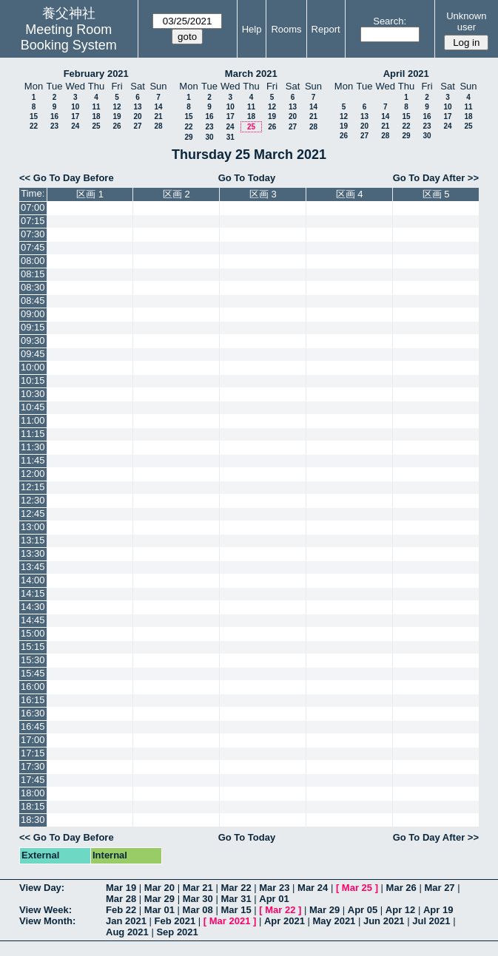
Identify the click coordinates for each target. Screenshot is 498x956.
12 (116, 107)
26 (116, 126)
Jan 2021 (126, 920)
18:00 (33, 793)
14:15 (33, 593)
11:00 (33, 420)
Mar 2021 (230, 920)
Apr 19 (438, 909)
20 (137, 116)
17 (75, 116)
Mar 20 (159, 887)
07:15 (33, 220)
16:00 (33, 686)
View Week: (45, 909)
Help (252, 29)
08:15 (33, 273)
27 (137, 126)
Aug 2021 (127, 932)
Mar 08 (198, 909)
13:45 (33, 566)
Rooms (286, 29)
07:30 (33, 234)
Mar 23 (274, 887)
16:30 (33, 713)
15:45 (33, 673)
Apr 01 (274, 898)
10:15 (33, 380)
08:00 (33, 260)
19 (116, 116)
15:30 (33, 659)
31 (230, 137)
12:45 (33, 513)
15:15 (33, 646)
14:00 (33, 580)
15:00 (33, 633)
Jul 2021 (431, 920)
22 (34, 126)
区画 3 (263, 194)
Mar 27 (439, 887)
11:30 (33, 446)
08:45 (33, 300)
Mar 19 (121, 887)
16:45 (33, 726)
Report (326, 29)
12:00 (33, 473)
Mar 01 (159, 909)
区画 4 (349, 194)
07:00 (33, 207)
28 (158, 126)
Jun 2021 (384, 920)
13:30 (33, 553)
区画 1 (90, 194)
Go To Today (247, 177)
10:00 (33, 367)
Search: (389, 21)
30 (209, 137)
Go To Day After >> (436, 177)
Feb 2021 (175, 920)
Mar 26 (401, 887)
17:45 (33, 779)
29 (188, 137)
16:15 (33, 699)
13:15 (33, 540)
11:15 (33, 433)
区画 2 (176, 194)
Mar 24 (312, 887)
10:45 (33, 407)
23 (54, 126)
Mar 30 (198, 898)
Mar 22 (236, 887)
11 (96, 107)
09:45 (33, 353)
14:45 (33, 620)
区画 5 (436, 194)
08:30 (33, 287)
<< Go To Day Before (66, 177)
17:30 (33, 766)
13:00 (33, 526)
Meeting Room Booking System (69, 37)
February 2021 (96, 73)
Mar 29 (159, 898)
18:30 (33, 819)
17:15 (33, 753)
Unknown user (466, 21)
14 (158, 107)
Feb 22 (121, 909)
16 (54, 116)
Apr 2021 (284, 920)
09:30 (33, 340)
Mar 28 (121, 898)
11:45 (33, 460)
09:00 (33, 313)
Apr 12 (400, 909)
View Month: (47, 920)
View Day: (41, 887)
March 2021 (251, 73)
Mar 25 (357, 887)
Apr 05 (362, 909)
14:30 (33, 606)
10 (75, 107)
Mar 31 (236, 898)
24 (75, 126)
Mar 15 (236, 909)
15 (34, 116)
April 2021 (406, 73)
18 (96, 116)
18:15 (33, 806)
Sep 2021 (177, 932)
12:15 (33, 486)
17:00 (33, 739)
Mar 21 (198, 887)
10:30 (33, 393)
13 (137, 107)
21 (158, 116)
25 (96, 126)
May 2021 (334, 920)
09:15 (33, 327)
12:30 (33, 500)
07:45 (33, 247)
